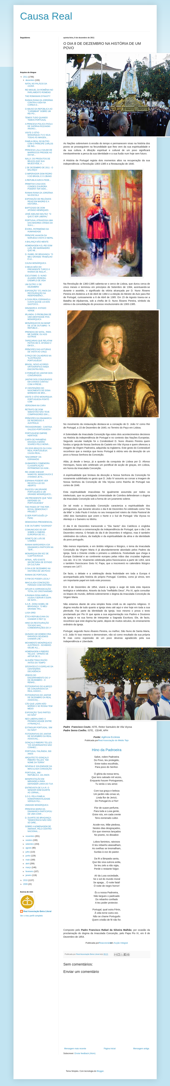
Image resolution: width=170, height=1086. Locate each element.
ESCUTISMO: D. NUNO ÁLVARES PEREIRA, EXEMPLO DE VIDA (35, 278)
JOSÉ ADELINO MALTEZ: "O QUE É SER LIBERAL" (38, 215)
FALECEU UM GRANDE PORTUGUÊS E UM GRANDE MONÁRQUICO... (38, 491)
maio (27, 860)
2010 (25, 880)
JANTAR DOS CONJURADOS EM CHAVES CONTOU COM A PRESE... (38, 382)
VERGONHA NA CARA (35, 405)
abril (27, 863)
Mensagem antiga (141, 1048)
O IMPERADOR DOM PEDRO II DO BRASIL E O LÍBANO (38, 175)
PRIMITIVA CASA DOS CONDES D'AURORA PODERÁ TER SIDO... (36, 186)
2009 (25, 884)
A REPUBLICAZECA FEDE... (38, 180)
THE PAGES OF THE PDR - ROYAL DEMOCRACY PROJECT (37, 509)
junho (28, 856)
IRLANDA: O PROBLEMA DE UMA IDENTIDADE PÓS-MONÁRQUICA (38, 317)
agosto (28, 848)
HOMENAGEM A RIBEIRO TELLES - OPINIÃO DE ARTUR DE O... (37, 654)
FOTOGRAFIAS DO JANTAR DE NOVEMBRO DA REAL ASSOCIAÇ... (38, 736)
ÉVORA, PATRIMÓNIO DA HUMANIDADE (37, 230)
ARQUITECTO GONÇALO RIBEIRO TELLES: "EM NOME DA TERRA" (37, 760)
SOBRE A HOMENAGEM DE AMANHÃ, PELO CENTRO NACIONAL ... (38, 829)
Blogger (100, 1071)
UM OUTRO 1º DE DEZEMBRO (33, 285)
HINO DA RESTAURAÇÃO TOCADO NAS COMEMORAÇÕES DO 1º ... (38, 626)
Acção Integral (121, 943)
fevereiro (29, 871)
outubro (29, 840)
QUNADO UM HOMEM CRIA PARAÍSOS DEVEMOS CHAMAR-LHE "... (38, 636)
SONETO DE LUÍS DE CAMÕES (35, 539)
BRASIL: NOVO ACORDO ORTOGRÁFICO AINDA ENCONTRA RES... (37, 366)
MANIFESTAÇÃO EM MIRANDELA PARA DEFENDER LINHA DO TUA (39, 781)
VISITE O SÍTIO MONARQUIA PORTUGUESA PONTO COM (38, 399)
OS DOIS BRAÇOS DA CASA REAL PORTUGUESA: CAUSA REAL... (38, 450)
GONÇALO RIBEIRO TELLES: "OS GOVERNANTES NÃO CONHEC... (38, 745)
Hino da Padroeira (106, 750)
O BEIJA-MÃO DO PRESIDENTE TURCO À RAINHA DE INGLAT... (37, 269)
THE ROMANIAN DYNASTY (37, 96)
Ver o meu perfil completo (31, 916)
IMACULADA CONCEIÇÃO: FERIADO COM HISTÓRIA (38, 584)
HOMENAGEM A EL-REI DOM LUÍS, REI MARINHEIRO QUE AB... (38, 248)
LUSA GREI (30, 613)
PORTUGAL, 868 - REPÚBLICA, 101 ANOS (37, 774)
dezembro (30, 80)
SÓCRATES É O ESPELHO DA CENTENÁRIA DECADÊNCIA (39, 669)
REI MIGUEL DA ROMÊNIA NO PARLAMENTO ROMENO (39, 91)
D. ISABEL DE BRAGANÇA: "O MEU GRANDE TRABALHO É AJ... (39, 256)
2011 (25, 77)
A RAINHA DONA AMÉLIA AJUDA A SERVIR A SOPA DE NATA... (38, 597)
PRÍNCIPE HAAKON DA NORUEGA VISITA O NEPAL (39, 236)
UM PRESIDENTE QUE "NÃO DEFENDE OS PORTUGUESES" (38, 500)
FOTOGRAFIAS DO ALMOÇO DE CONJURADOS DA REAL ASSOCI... (38, 688)
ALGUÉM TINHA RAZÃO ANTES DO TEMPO (36, 661)
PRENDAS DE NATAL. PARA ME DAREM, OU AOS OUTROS (38, 334)
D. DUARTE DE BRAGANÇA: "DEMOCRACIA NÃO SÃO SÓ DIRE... (38, 820)
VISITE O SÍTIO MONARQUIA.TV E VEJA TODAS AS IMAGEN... (37, 135)
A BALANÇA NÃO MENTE (36, 242)
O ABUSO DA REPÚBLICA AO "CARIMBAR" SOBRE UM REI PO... (38, 111)
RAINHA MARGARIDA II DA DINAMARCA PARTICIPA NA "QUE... (39, 547)
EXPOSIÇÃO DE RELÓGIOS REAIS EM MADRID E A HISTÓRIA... (38, 201)
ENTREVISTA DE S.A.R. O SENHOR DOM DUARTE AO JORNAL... (37, 790)
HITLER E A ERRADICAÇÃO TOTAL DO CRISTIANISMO (38, 590)
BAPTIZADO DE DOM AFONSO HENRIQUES (36, 209)
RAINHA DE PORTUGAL (36, 575)
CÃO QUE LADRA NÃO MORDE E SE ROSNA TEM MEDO (38, 706)
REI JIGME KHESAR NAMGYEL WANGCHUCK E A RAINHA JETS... (39, 474)
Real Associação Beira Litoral (37, 911)
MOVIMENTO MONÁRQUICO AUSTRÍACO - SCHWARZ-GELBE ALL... (38, 645)
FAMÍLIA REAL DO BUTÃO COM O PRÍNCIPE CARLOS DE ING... (39, 143)
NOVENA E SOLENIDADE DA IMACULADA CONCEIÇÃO (38, 767)
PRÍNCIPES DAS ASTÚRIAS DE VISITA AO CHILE (38, 350)
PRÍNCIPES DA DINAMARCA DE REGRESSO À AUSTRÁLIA (38, 420)
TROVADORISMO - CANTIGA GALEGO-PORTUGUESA (38, 428)
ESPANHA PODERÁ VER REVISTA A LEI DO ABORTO (36, 483)
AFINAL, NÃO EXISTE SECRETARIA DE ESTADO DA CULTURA (38, 562)
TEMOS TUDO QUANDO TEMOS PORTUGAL (36, 118)
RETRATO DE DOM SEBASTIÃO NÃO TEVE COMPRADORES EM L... (37, 412)
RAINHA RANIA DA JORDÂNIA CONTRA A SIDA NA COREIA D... (39, 102)
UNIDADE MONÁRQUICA (36, 805)
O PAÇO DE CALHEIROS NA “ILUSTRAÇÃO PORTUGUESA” (38, 358)
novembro (30, 836)
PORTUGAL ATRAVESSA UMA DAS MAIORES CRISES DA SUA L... (39, 222)
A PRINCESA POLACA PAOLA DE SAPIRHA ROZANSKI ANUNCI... (38, 126)
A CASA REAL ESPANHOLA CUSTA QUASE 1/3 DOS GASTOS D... (37, 301)
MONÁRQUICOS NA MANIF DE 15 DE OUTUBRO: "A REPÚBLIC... (37, 325)
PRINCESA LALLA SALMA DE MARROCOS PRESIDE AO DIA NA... (38, 152)
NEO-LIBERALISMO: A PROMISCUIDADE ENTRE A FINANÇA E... (38, 721)
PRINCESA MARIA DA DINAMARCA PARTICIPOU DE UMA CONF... (38, 811)
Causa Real (46, 16)
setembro (29, 844)
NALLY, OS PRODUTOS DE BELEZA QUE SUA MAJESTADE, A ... (37, 161)
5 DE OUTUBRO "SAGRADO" (38, 526)
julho (27, 852)
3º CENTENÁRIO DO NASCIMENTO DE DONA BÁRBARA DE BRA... (37, 390)
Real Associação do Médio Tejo (113, 740)
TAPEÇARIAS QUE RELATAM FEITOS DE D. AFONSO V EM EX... (38, 343)
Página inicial (110, 1048)
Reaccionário (105, 943)
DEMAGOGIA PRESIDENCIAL (38, 522)
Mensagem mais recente (75, 1048)
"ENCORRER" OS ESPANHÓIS (33, 458)
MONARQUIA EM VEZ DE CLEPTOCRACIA (36, 554)
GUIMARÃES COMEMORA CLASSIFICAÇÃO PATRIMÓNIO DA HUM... (37, 465)
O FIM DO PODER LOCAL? (37, 579)
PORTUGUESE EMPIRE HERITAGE (36, 434)
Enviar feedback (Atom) (85, 1053)
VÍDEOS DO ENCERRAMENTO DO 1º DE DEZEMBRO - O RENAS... (37, 679)
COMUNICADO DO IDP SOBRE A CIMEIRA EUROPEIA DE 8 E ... (36, 532)
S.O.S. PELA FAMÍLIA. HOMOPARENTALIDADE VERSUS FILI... (37, 798)
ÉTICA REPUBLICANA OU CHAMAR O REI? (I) (37, 617)
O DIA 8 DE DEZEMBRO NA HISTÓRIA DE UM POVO (37, 569)
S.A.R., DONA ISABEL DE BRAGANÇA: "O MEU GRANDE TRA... (36, 606)
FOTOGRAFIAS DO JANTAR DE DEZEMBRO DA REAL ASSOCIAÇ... (38, 697)
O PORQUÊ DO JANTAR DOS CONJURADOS (38, 374)
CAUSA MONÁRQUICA (35, 263)
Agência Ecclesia (110, 737)
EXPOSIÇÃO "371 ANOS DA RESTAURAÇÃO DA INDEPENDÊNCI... (38, 293)
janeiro (28, 875)
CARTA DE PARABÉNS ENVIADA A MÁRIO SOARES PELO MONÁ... (37, 442)
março (28, 867)
